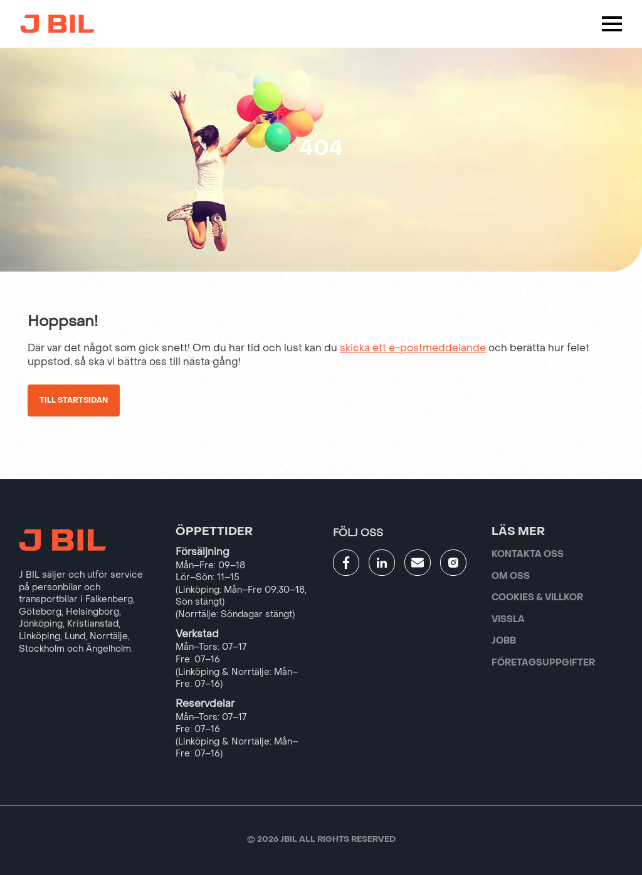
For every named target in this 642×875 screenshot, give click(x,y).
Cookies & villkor (537, 597)
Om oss (511, 576)
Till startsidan (73, 400)
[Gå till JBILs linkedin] (382, 562)
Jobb (504, 641)
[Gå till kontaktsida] (417, 562)
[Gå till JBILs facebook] (346, 562)
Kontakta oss (528, 554)
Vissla (508, 619)
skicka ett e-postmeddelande (413, 347)
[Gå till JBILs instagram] (453, 562)
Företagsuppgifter (543, 663)
